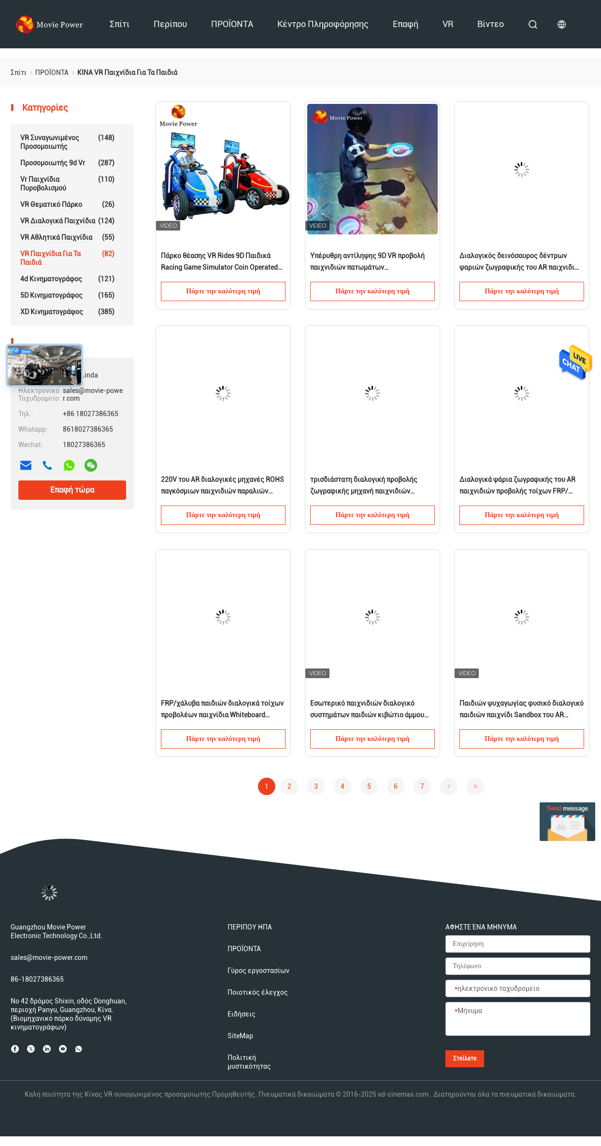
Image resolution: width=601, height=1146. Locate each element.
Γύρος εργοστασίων (258, 970)
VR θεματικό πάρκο (67, 204)
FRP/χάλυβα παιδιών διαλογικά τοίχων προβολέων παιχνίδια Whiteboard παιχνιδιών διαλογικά (222, 710)
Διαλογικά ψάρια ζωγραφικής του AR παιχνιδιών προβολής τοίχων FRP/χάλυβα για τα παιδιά (517, 486)
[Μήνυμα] (518, 1019)
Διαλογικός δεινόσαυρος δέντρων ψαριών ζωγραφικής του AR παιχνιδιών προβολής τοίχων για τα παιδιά (521, 262)
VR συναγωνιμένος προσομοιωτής (67, 141)
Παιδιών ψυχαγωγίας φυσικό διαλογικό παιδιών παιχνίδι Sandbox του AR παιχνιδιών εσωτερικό (521, 710)
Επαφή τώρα (72, 489)
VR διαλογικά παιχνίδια (67, 221)
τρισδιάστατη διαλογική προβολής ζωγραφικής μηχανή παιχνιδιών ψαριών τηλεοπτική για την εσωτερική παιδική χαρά (370, 486)
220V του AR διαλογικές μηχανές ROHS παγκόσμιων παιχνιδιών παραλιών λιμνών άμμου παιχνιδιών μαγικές (222, 486)
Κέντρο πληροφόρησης (323, 24)
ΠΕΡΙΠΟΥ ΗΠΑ (250, 927)
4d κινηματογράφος (67, 279)
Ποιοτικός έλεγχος (258, 992)
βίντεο (490, 24)
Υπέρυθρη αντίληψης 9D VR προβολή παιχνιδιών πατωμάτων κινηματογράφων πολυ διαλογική (367, 262)
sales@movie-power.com (49, 957)
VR (448, 24)
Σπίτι (119, 24)
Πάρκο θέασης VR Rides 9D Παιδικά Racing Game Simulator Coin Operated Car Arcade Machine (219, 262)
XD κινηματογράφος (67, 311)
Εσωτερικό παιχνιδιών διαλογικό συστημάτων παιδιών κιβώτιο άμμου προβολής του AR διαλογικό (367, 710)
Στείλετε (464, 1058)
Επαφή (405, 24)
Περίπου (170, 24)
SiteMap (240, 1036)
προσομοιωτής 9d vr (67, 163)
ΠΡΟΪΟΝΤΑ (232, 24)
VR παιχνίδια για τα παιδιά (67, 257)
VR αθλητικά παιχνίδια (67, 237)
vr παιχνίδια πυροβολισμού (67, 183)
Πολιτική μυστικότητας (249, 1062)
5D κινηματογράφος (67, 295)
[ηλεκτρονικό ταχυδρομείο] (518, 989)
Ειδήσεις (242, 1014)
